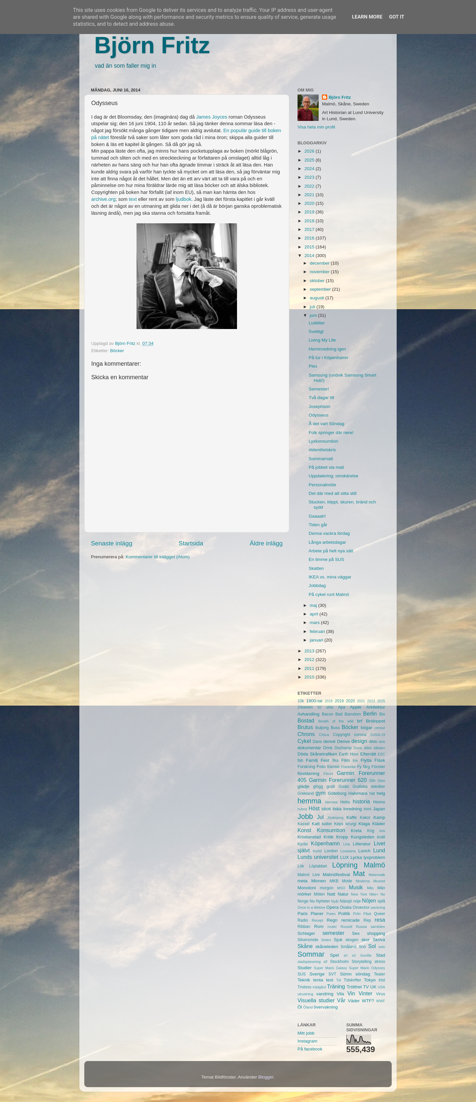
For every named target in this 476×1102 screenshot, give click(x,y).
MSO (341, 888)
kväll (381, 837)
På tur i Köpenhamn (328, 357)
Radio (303, 920)
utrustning (305, 994)
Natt (331, 894)
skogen (351, 939)
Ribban (304, 926)
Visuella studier (316, 1000)
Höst (313, 808)
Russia (361, 927)
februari (318, 631)
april (314, 613)
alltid (329, 707)
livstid (317, 851)
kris (382, 831)
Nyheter (323, 901)
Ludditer (317, 322)
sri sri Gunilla (358, 955)
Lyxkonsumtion (323, 441)
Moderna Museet (370, 881)
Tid (338, 980)
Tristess (304, 987)
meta (302, 880)
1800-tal (314, 700)
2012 (310, 659)
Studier (305, 967)
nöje (357, 901)
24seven (305, 707)
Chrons (306, 734)
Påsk (367, 914)
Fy (359, 766)
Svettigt (316, 331)
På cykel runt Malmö (329, 594)
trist (381, 980)
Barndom (353, 714)
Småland (348, 946)
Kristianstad (309, 836)
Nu (312, 901)
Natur (342, 894)
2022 (310, 186)
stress (380, 961)
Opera (332, 907)
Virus (380, 994)
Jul (320, 817)
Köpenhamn (325, 843)
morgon (326, 888)
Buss (335, 727)
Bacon (327, 714)
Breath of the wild (336, 721)
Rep (367, 920)
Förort (328, 774)
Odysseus (319, 415)
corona (360, 734)
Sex (356, 933)
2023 (310, 177)
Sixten (326, 940)
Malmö (374, 865)
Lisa (346, 844)
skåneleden (326, 946)
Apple (356, 707)
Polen (331, 914)
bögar (367, 727)
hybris (302, 809)
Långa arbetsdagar (327, 542)
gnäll (331, 786)
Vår (341, 1000)
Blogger (265, 1077)
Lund (379, 850)
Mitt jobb (306, 1033)
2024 (310, 168)
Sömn (345, 974)
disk (382, 742)
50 (319, 707)
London (331, 851)
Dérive (343, 741)
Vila (340, 993)
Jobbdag (317, 585)
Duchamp (343, 748)
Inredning (352, 808)
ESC (381, 754)
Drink (328, 748)
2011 (310, 668)
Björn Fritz (152, 45)
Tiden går (318, 524)
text (133, 199)
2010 (310, 677)
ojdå (381, 901)
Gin (372, 780)
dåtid (368, 748)
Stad (380, 955)
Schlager (306, 933)
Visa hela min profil (316, 127)
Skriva (379, 939)
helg (381, 793)
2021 (310, 194)
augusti (317, 297)
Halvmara (358, 793)
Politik (344, 913)
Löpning (345, 865)
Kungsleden (362, 836)
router (332, 927)
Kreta (356, 830)
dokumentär (309, 747)
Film (345, 760)
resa (380, 920)
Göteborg (337, 793)
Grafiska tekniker (369, 786)
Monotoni (307, 887)
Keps (338, 824)
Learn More (367, 17)
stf (325, 962)
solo (381, 947)
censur (380, 728)
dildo (373, 741)
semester (333, 933)
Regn (332, 920)
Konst (304, 830)
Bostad (306, 720)
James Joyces (211, 117)
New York (359, 894)
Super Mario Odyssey (367, 968)
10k (301, 701)
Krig (370, 830)
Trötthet (354, 986)
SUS (302, 974)
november (320, 271)
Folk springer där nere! (331, 432)
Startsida (190, 543)
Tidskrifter (352, 980)
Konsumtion (331, 830)
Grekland (306, 793)
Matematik (377, 875)
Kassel (303, 824)
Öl (300, 1007)
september (321, 289)
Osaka (345, 907)
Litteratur (362, 843)
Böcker (117, 350)
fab (300, 760)
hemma (309, 801)
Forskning (306, 766)
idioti (326, 808)
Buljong (322, 727)
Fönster (378, 766)
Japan (379, 808)
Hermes (331, 802)
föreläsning (308, 773)
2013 (310, 650)
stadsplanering (309, 962)
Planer (317, 913)
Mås (370, 888)
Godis (343, 786)
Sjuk (338, 939)
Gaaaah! (317, 516)
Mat (359, 873)
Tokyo (370, 979)
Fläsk (380, 760)
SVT (333, 974)
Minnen (318, 880)
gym (321, 793)
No (382, 894)
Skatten (316, 568)
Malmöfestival (336, 874)
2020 (310, 203)
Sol (372, 946)
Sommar (311, 954)
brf (359, 720)
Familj (312, 760)
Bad (338, 714)
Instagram (307, 1041)
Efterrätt (368, 754)
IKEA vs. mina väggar (330, 576)
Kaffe (351, 817)
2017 (310, 229)
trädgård (319, 987)
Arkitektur (375, 707)
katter (327, 824)
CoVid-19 (377, 735)
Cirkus (324, 735)
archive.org (103, 199)
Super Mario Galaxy (330, 968)
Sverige (317, 974)
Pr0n (357, 914)
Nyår (335, 901)
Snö (362, 946)
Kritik (329, 836)
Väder (354, 1000)
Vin (351, 993)
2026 (310, 151)
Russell (346, 927)
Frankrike (348, 767)
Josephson (319, 406)
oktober (318, 280)
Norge (303, 901)
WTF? (368, 1000)
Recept (317, 920)
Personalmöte (322, 484)
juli (313, 306)
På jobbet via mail (326, 467)
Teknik (304, 979)
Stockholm (339, 961)
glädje (303, 786)
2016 (310, 238)
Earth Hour (349, 754)
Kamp (379, 817)
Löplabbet (318, 866)
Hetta (345, 802)
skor (365, 939)
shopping (376, 933)
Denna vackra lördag (329, 533)
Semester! (319, 388)
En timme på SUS (326, 559)
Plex (313, 366)
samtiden (378, 927)
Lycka (356, 857)
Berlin (370, 713)
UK (373, 986)
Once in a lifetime (311, 907)
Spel (334, 955)
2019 (310, 211)
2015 (310, 246)
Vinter (366, 993)
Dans (317, 741)
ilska (337, 808)
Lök (301, 866)
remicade (350, 920)
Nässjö (346, 901)
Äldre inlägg (266, 543)
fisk (355, 760)
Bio (382, 714)
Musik (356, 887)
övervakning (326, 1007)
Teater (379, 974)
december (320, 263)
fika (335, 760)
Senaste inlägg (111, 543)
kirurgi (350, 824)
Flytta (366, 760)
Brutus (305, 727)
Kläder (378, 823)
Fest (325, 760)
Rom (319, 926)
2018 (310, 220)
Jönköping (335, 818)
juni (314, 315)
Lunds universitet (318, 857)
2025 (310, 160)
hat (372, 793)
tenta (318, 979)
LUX (344, 857)
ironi (367, 809)
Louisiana (348, 851)
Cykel (304, 741)
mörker (304, 894)
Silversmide (308, 939)
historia (361, 801)
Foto (321, 766)
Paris (303, 913)
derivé (329, 741)
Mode (347, 881)
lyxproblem (374, 857)
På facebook (310, 1049)
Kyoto (303, 844)
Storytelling (362, 961)
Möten (319, 894)
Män (381, 888)
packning (378, 907)
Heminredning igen (327, 349)
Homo (379, 801)
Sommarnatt (321, 458)
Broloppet (375, 720)
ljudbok (183, 199)
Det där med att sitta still (333, 493)
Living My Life (322, 340)
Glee (381, 781)
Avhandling (309, 714)
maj (314, 605)
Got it (396, 17)
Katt (316, 823)
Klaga (364, 823)
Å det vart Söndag (326, 423)
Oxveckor (361, 907)
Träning (336, 986)
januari (317, 640)
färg (366, 766)
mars (315, 622)
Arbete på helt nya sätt (331, 550)
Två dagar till (321, 397)
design (359, 741)
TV (366, 986)
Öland (308, 1007)
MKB (334, 881)
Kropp (342, 836)
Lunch (364, 850)
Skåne (305, 946)
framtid (333, 766)
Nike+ (373, 894)
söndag (362, 974)
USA (381, 987)
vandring (325, 993)
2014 (310, 255)
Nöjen (369, 900)
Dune (357, 748)
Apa (341, 707)
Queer (379, 913)
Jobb (305, 816)
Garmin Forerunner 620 (338, 780)
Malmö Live (309, 874)
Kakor (365, 817)
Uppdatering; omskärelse (333, 475)
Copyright (341, 734)
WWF (380, 1001)
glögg (318, 786)
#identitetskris (322, 449)
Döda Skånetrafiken (317, 754)
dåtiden (379, 748)
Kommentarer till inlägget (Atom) (158, 556)
